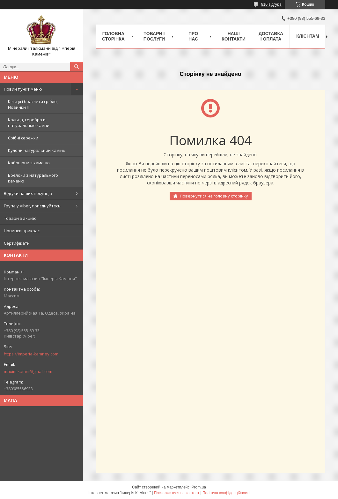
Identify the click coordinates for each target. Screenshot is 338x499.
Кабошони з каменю (29, 163)
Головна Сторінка (113, 36)
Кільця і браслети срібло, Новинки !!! (33, 104)
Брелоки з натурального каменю (33, 178)
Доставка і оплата (271, 36)
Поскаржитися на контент (176, 493)
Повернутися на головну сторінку (214, 196)
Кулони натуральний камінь (36, 150)
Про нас (193, 36)
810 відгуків (271, 4)
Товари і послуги (154, 36)
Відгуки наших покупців (28, 193)
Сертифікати (17, 243)
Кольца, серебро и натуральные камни (28, 122)
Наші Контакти (234, 36)
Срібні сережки (23, 138)
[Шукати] (76, 66)
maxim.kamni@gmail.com (28, 371)
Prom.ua (199, 487)
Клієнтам (307, 36)
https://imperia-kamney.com (31, 354)
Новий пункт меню (23, 89)
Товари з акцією (20, 218)
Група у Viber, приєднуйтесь (32, 206)
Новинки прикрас (22, 231)
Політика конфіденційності (226, 493)
